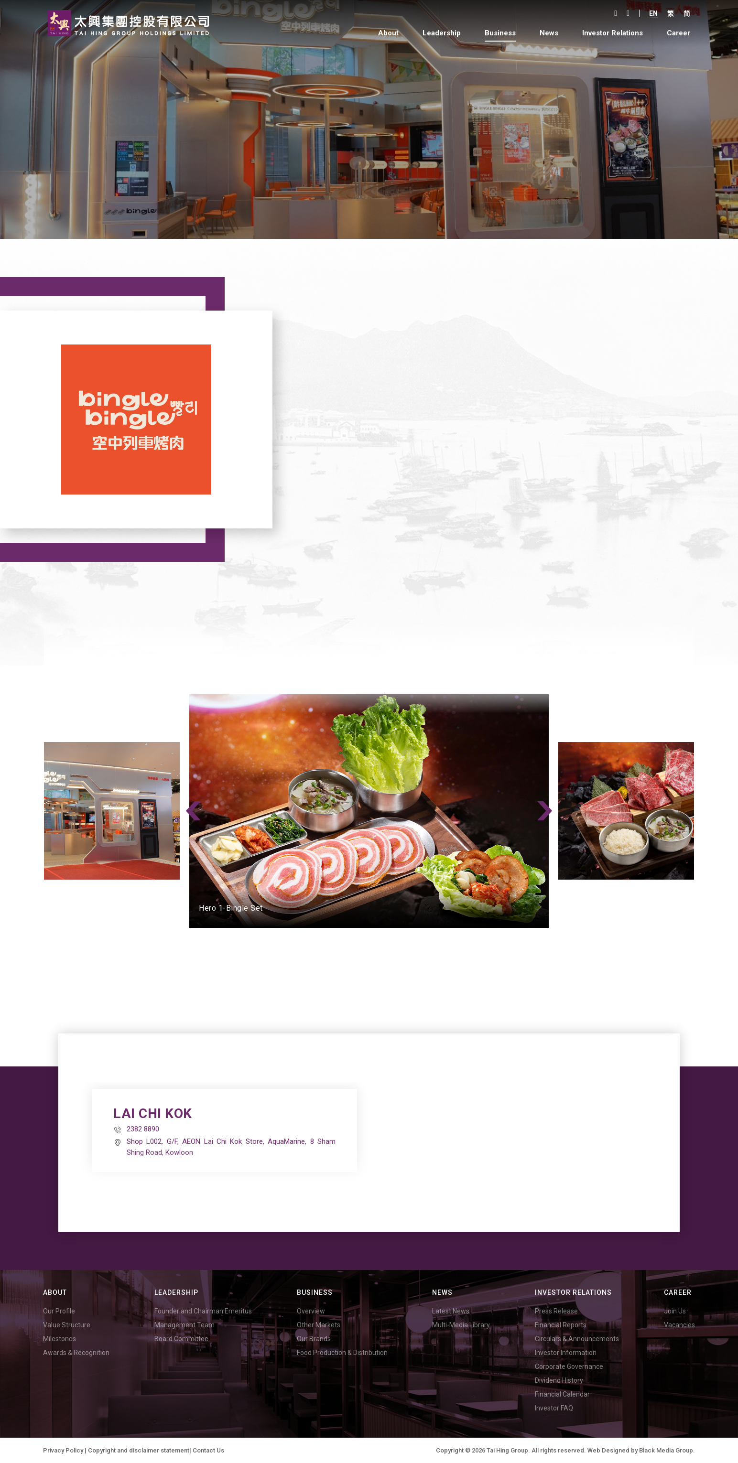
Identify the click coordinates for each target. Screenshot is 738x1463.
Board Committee (181, 1338)
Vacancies (679, 1325)
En (653, 13)
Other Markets (318, 1325)
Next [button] (544, 810)
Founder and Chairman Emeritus (203, 1311)
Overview (311, 1311)
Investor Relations (612, 33)
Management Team (184, 1325)
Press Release (556, 1311)
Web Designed (608, 1450)
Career (678, 33)
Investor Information (566, 1352)
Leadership (442, 33)
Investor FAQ (554, 1408)
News (549, 33)
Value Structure (66, 1325)
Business (500, 33)
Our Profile (59, 1311)
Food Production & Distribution (342, 1352)
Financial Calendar (562, 1394)
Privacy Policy (63, 1450)
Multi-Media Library (461, 1325)
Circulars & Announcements (577, 1338)
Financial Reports (560, 1325)
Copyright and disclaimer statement (138, 1450)
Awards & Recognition (76, 1352)
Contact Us (208, 1450)
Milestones (59, 1338)
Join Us (675, 1311)
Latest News (450, 1311)
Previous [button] (193, 810)
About (388, 33)
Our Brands (314, 1338)
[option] (369, 811)
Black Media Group (666, 1450)
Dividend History (559, 1380)
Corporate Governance (569, 1366)
